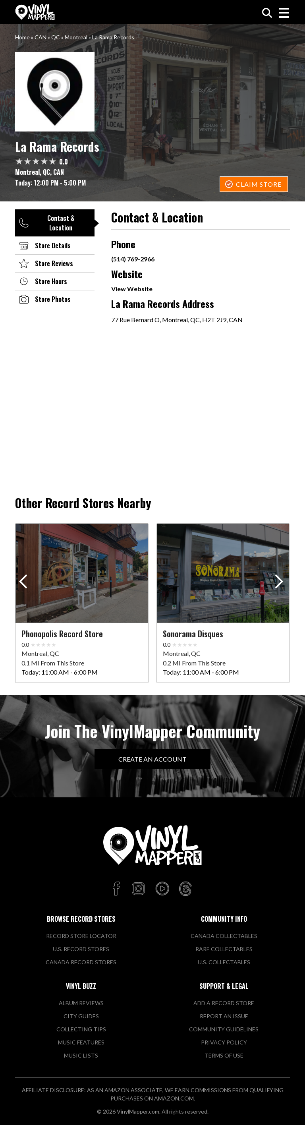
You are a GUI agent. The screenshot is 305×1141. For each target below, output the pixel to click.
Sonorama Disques (193, 633)
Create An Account (152, 759)
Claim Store (259, 184)
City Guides (81, 1016)
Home (22, 37)
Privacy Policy (224, 1042)
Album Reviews (81, 1003)
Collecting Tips (81, 1029)
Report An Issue (224, 1016)
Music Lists (81, 1055)
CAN (40, 37)
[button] (280, 583)
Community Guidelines (224, 1029)
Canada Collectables (224, 935)
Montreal (76, 37)
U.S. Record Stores (81, 949)
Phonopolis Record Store (62, 633)
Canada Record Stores (81, 962)
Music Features (81, 1042)
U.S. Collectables (224, 962)
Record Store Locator (81, 935)
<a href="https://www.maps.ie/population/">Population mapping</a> (200, 391)
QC (55, 37)
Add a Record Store (223, 1003)
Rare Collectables (224, 949)
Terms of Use (224, 1055)
